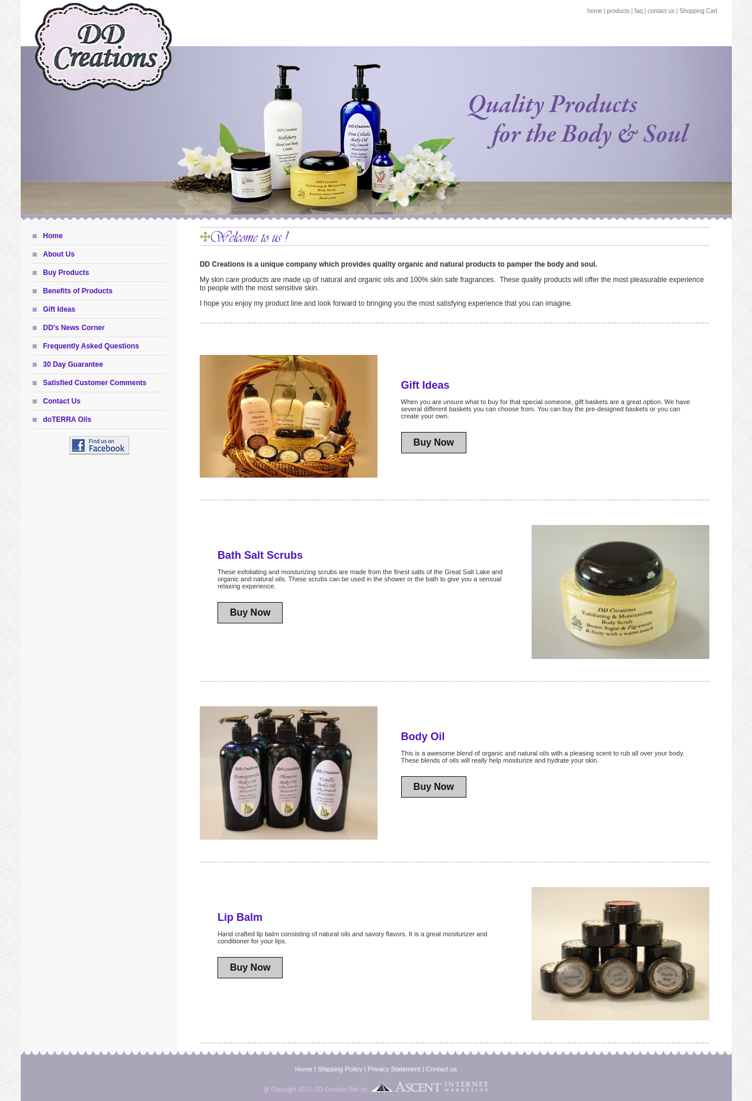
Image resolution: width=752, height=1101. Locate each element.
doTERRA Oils (67, 419)
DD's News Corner (74, 328)
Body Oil (423, 736)
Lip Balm (240, 917)
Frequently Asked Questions (91, 346)
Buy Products (66, 272)
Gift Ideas (59, 309)
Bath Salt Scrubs (260, 555)
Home (53, 236)
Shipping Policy (340, 1069)
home (594, 11)
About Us (59, 254)
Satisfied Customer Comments (95, 383)
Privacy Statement (393, 1069)
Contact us (441, 1069)
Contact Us (62, 401)
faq (639, 11)
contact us (661, 11)
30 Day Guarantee (73, 364)
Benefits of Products (78, 291)
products (618, 11)
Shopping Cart (699, 11)
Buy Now (434, 442)
